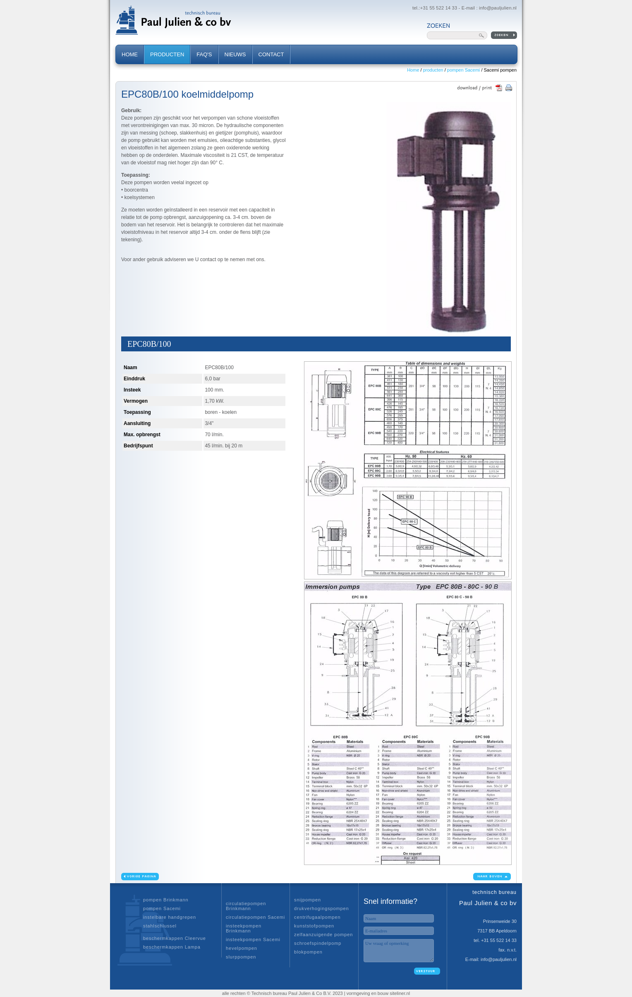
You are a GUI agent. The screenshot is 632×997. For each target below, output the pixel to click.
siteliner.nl (400, 993)
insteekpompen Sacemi (253, 939)
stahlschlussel (160, 925)
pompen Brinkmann (165, 899)
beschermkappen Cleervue (174, 938)
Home (413, 69)
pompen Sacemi (463, 69)
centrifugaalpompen (317, 917)
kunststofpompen (314, 925)
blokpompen (308, 951)
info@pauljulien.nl (498, 7)
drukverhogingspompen (321, 908)
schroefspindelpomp (317, 943)
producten (433, 69)
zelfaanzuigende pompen (323, 934)
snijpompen (307, 899)
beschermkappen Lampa (172, 946)
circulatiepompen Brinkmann (246, 906)
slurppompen (241, 956)
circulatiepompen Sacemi (255, 917)
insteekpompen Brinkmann (243, 928)
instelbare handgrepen (169, 917)
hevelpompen (241, 948)
